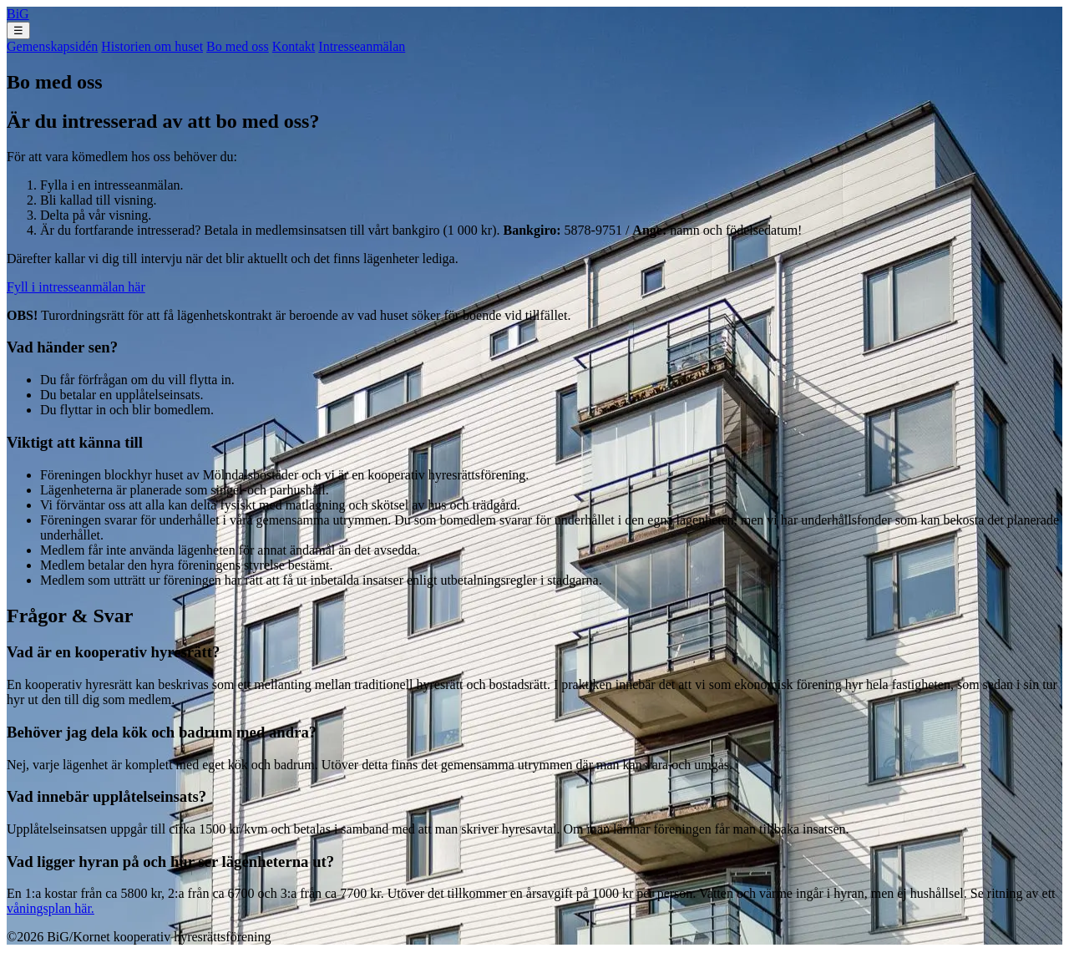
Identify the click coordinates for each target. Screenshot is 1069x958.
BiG (18, 14)
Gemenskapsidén (52, 46)
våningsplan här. (50, 908)
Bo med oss (237, 46)
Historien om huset (152, 46)
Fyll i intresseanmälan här (76, 287)
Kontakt (294, 46)
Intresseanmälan (361, 46)
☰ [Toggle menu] (18, 30)
